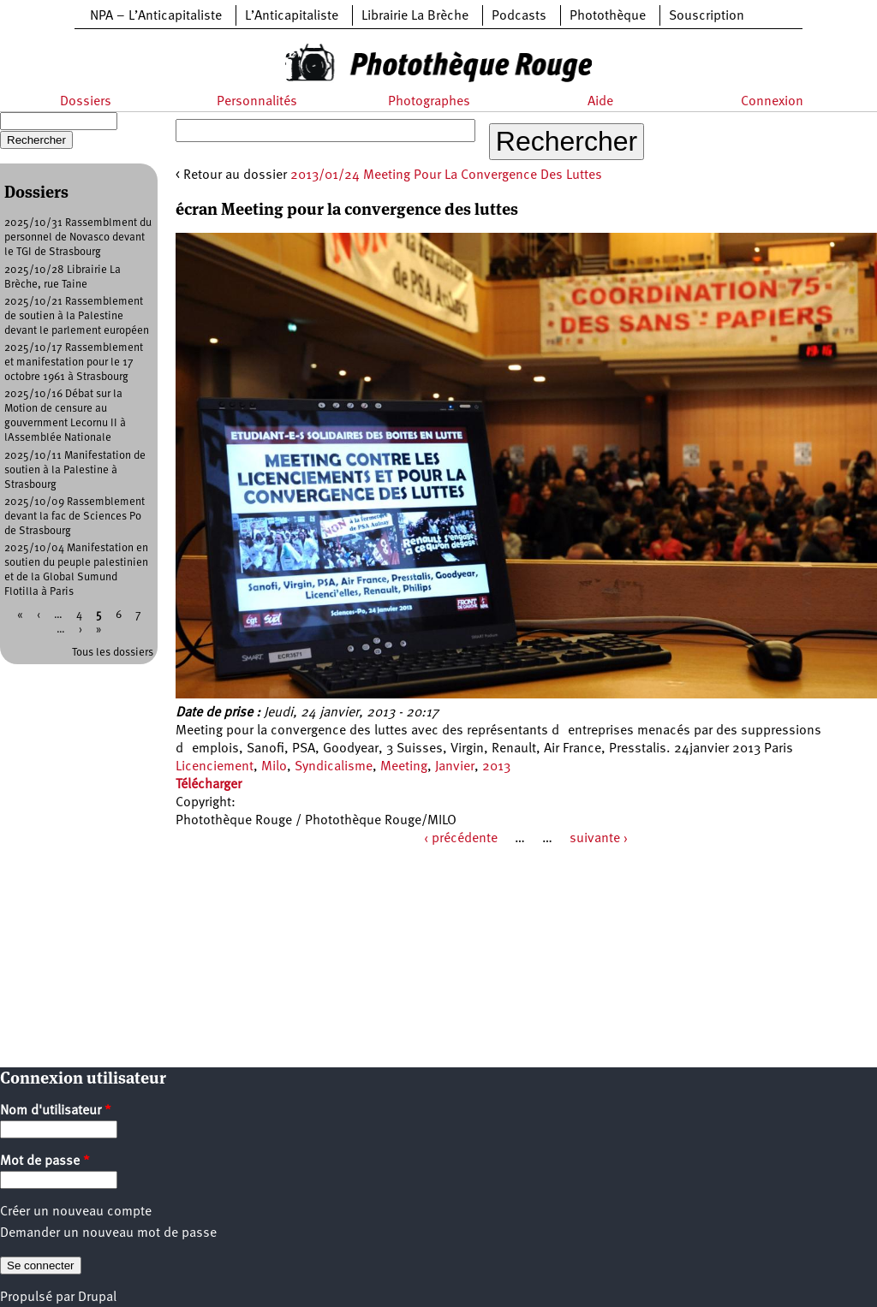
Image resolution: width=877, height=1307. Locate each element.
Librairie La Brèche (414, 16)
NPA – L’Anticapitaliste (156, 16)
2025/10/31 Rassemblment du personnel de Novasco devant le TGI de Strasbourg (78, 237)
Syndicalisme (334, 767)
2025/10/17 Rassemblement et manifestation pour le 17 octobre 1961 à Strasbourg (73, 362)
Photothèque (608, 16)
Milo (274, 767)
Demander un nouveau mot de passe (108, 1233)
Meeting (403, 767)
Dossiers (85, 102)
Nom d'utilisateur (55, 1111)
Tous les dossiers (112, 652)
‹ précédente (461, 839)
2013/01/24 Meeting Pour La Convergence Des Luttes (446, 175)
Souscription (706, 16)
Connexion (772, 102)
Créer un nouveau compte (76, 1212)
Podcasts (519, 16)
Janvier (454, 767)
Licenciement (215, 767)
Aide (600, 102)
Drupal (97, 1297)
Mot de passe (45, 1161)
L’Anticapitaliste (291, 16)
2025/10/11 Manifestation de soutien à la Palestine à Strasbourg (75, 470)
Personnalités (257, 102)
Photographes (429, 102)
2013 (496, 767)
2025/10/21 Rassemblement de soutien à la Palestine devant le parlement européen (76, 316)
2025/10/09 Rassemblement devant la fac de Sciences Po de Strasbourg (74, 516)
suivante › (599, 839)
